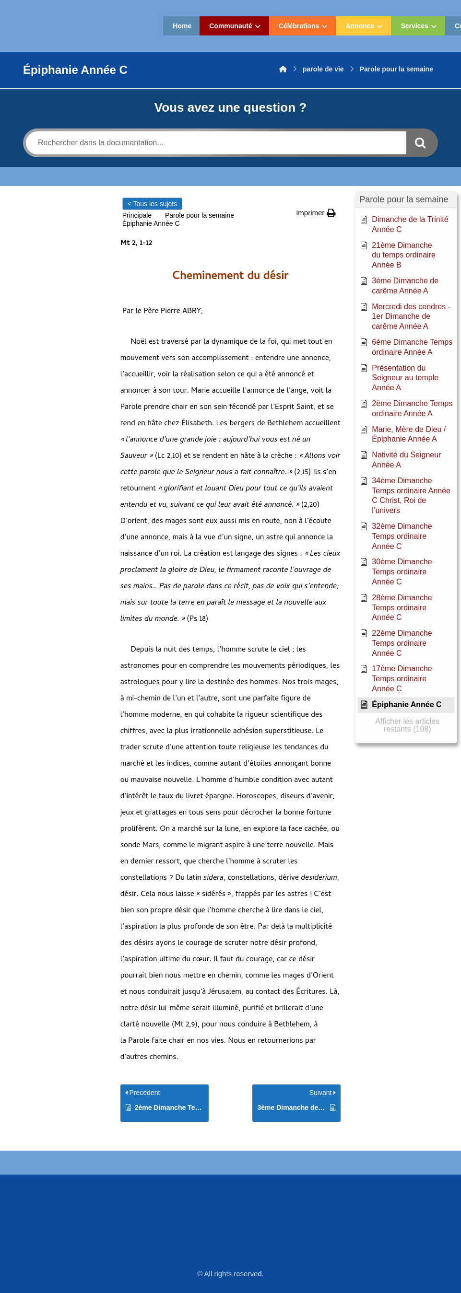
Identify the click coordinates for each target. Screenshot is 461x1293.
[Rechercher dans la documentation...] (216, 142)
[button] (316, 213)
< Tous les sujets (152, 204)
